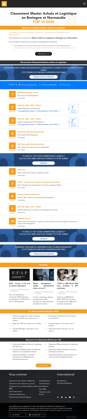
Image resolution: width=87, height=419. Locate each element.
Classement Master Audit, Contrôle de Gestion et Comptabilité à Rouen (26, 350)
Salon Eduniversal (15, 391)
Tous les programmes (29, 85)
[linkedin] (66, 397)
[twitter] (62, 397)
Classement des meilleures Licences (22, 383)
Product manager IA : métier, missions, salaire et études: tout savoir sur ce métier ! (26, 318)
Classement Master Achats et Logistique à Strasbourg (27, 345)
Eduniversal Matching (17, 394)
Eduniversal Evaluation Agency (20, 397)
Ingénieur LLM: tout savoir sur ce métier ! (26, 324)
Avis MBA (42, 389)
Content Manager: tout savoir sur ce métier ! (25, 329)
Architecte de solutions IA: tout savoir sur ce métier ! (62, 317)
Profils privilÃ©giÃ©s (49, 85)
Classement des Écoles (45, 393)
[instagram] (74, 397)
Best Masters (61, 381)
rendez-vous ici (67, 410)
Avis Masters (43, 386)
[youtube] (70, 397)
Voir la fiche (21, 98)
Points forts (66, 85)
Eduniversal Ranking (64, 383)
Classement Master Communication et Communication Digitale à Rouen (62, 356)
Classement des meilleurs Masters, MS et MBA (24, 387)
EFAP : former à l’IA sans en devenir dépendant (19, 284)
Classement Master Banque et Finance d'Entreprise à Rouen (62, 350)
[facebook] (58, 397)
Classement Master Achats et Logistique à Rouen (63, 345)
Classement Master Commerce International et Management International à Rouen (23, 357)
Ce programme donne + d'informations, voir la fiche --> (39, 111)
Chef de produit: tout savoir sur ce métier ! (60, 329)
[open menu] (84, 4)
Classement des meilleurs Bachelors (22, 381)
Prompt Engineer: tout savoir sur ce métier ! (61, 324)
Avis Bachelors (44, 383)
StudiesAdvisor (44, 381)
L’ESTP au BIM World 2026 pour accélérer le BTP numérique (67, 286)
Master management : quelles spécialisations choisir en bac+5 (43, 286)
